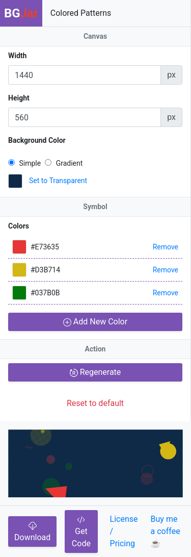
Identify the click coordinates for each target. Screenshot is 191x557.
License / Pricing (124, 531)
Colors (18, 226)
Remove (165, 247)
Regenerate (95, 372)
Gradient (64, 163)
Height (19, 98)
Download (32, 532)
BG (21, 13)
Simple (24, 163)
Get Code (81, 532)
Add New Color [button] (95, 321)
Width (17, 56)
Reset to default (95, 403)
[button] (15, 181)
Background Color (37, 140)
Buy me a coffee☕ (165, 531)
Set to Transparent (58, 180)
